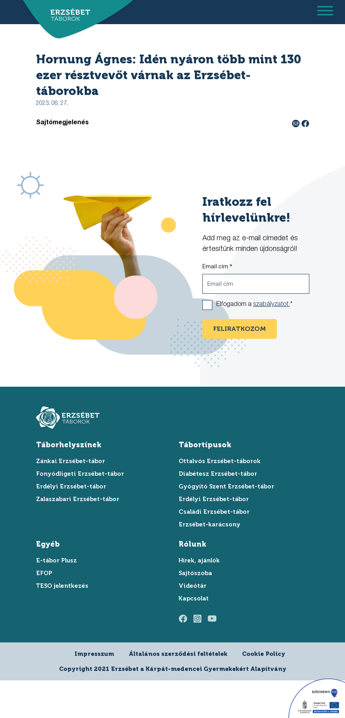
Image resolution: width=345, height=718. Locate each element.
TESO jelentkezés (62, 585)
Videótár (192, 585)
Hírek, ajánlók (199, 560)
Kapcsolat (194, 598)
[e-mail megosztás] (296, 123)
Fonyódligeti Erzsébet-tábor (80, 473)
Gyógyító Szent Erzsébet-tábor (226, 486)
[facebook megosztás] (305, 123)
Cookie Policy (263, 653)
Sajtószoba (195, 573)
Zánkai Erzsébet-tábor (70, 461)
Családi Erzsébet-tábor (214, 511)
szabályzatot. (271, 305)
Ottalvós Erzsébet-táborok (220, 461)
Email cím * (217, 266)
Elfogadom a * (254, 305)
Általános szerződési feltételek (178, 653)
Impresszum (94, 653)
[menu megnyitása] (325, 12)
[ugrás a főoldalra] (67, 15)
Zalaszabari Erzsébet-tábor (77, 499)
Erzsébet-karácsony (209, 524)
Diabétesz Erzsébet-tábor (218, 473)
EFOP (44, 573)
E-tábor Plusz (56, 560)
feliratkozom (239, 328)
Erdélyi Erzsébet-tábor (71, 486)
